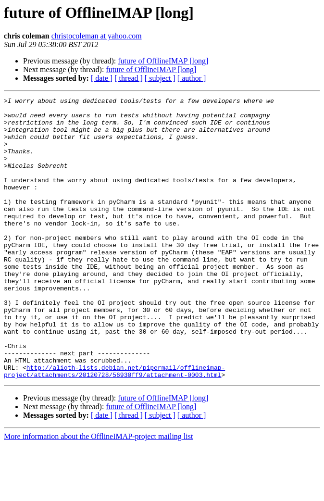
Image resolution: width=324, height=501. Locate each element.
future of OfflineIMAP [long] (163, 61)
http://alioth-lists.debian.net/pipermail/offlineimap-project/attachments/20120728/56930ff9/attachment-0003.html (114, 426)
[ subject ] (160, 78)
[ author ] (191, 78)
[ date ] (101, 78)
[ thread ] (128, 78)
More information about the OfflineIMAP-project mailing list (98, 492)
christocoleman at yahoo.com (96, 36)
